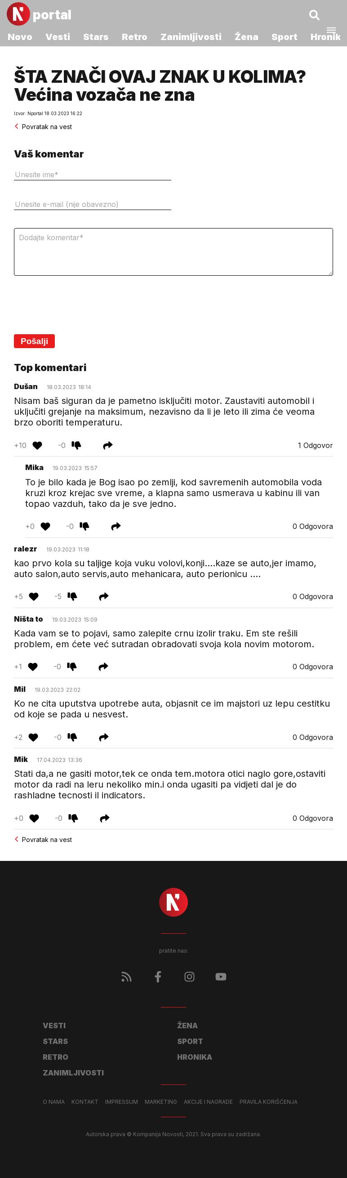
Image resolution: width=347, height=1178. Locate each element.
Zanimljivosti (191, 36)
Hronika (194, 1057)
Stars (96, 36)
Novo (20, 36)
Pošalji (34, 341)
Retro (134, 36)
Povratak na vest (43, 126)
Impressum (121, 1102)
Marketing (161, 1102)
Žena (246, 36)
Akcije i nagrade (208, 1102)
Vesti (57, 36)
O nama (54, 1102)
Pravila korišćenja (269, 1102)
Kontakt (84, 1102)
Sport (284, 36)
